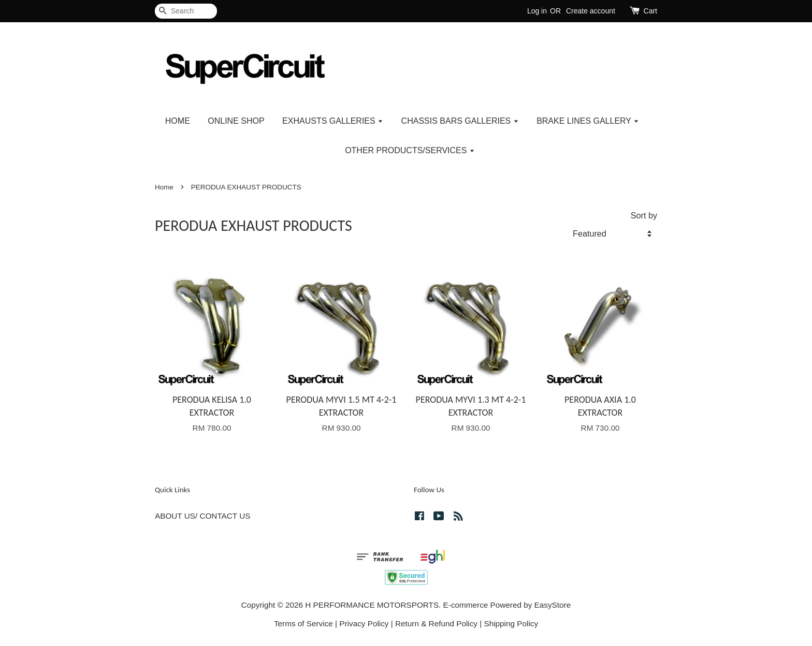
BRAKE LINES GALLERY (587, 120)
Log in (537, 11)
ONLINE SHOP (236, 120)
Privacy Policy (363, 623)
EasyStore (552, 604)
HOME (177, 120)
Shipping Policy (511, 623)
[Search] (186, 11)
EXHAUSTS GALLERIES (332, 120)
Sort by (644, 215)
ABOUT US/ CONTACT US (202, 515)
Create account (590, 11)
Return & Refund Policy (436, 623)
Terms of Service (303, 623)
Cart (650, 11)
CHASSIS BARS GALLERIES (460, 120)
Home (164, 187)
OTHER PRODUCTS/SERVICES (410, 150)
